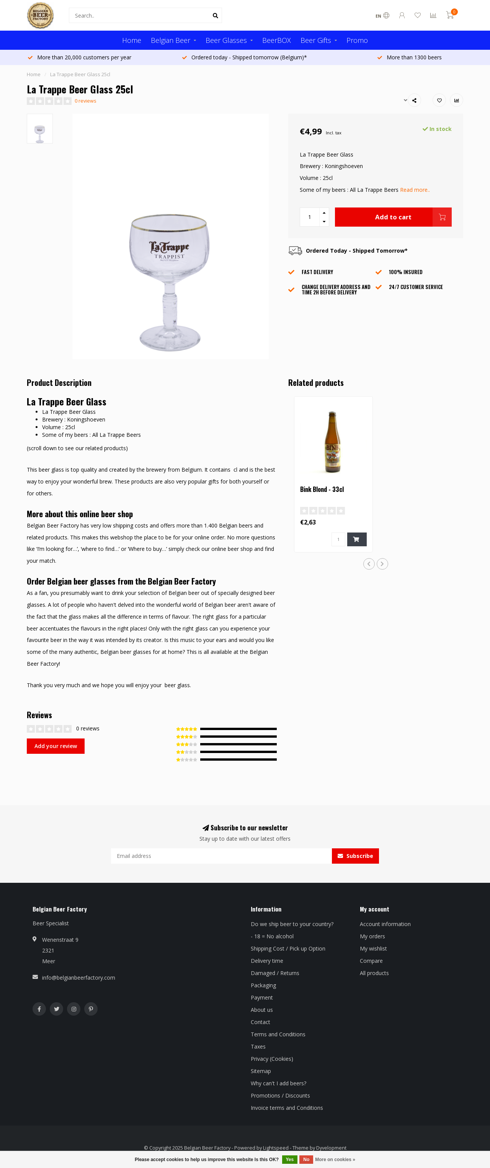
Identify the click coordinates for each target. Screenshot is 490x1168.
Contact (260, 1022)
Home (131, 40)
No (306, 1159)
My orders (372, 936)
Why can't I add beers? (278, 1083)
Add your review (55, 746)
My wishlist (373, 948)
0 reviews (85, 101)
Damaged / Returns (275, 973)
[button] (369, 564)
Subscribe (355, 855)
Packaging (263, 985)
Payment (262, 997)
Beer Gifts (316, 40)
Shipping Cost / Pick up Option (288, 948)
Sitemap (261, 1071)
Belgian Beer (170, 40)
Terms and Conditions (278, 1034)
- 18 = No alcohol (272, 936)
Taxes (258, 1046)
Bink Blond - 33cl (322, 489)
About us (262, 1009)
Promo (357, 40)
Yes (290, 1159)
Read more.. (415, 189)
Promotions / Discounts (280, 1095)
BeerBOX (276, 40)
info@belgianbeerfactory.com (78, 977)
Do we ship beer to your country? (292, 924)
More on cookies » (335, 1159)
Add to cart (413, 217)
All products (374, 973)
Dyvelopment (331, 1148)
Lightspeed (276, 1148)
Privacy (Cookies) (272, 1058)
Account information (385, 924)
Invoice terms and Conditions (287, 1107)
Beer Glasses (226, 40)
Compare (371, 960)
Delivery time (267, 960)
